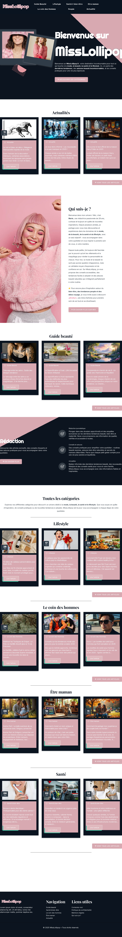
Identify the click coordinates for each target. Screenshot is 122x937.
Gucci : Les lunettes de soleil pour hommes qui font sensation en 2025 (100, 649)
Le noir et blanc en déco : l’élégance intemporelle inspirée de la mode (16, 149)
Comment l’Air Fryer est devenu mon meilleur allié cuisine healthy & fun (100, 564)
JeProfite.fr (73, 300)
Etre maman (93, 4)
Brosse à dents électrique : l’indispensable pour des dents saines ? (19, 817)
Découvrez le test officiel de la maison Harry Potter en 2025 (101, 149)
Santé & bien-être (74, 4)
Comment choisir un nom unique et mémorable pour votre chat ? (58, 733)
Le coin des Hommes (47, 9)
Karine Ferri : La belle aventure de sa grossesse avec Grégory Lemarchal (17, 733)
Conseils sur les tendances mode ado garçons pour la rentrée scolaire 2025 (59, 649)
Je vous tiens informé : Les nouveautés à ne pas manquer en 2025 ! (60, 149)
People (71, 9)
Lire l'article (11, 167)
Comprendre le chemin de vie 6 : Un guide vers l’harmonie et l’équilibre (103, 375)
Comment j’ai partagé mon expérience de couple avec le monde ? (102, 733)
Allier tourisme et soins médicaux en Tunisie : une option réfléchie (100, 817)
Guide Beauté (40, 4)
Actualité (91, 9)
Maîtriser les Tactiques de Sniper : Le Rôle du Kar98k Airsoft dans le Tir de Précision (19, 649)
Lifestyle (57, 4)
